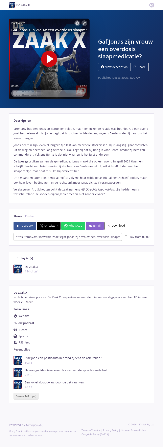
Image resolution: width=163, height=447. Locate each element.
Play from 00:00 (137, 237)
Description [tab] (22, 120)
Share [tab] (18, 216)
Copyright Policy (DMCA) (95, 434)
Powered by (26, 425)
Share (140, 67)
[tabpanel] (81, 161)
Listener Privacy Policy (133, 430)
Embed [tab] (30, 216)
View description (114, 67)
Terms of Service (91, 430)
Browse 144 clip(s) (26, 396)
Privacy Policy (110, 430)
